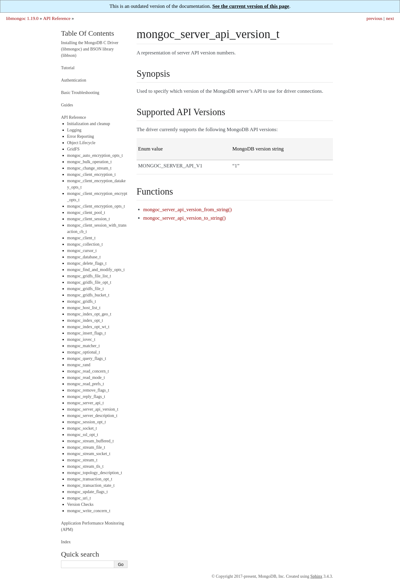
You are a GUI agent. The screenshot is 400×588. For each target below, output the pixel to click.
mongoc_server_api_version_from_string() (187, 209)
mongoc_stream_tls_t (85, 466)
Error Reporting (80, 136)
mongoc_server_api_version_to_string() (184, 218)
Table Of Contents (87, 33)
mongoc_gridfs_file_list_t (89, 276)
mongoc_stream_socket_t (88, 453)
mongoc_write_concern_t (88, 511)
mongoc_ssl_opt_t (82, 434)
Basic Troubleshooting (80, 92)
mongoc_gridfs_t (81, 301)
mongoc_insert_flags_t (86, 333)
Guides (67, 105)
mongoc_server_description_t (92, 415)
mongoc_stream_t (82, 460)
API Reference (56, 18)
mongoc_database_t (84, 257)
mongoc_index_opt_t (85, 320)
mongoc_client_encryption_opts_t (96, 206)
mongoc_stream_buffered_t (90, 441)
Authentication (73, 80)
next (390, 18)
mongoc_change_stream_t (89, 168)
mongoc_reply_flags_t (86, 396)
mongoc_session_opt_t (86, 422)
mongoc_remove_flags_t (88, 390)
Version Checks (80, 504)
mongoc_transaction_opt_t (89, 479)
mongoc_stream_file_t (86, 447)
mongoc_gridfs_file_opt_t (89, 282)
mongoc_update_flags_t (87, 491)
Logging (74, 130)
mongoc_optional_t (83, 352)
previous (374, 18)
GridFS (73, 149)
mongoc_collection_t (85, 244)
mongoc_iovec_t (81, 339)
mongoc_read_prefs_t (85, 384)
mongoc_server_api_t (85, 403)
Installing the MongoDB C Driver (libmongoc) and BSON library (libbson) (89, 49)
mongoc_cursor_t (82, 250)
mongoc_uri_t (79, 498)
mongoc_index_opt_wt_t (88, 327)
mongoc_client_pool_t (86, 212)
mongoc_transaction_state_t (91, 485)
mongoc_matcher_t (83, 346)
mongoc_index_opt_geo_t (89, 314)
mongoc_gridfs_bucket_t (88, 295)
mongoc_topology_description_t (94, 472)
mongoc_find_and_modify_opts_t (96, 269)
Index (66, 542)
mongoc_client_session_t (88, 219)
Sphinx (316, 576)
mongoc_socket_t (82, 428)
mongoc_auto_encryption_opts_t (95, 155)
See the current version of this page (250, 6)
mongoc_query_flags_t (86, 358)
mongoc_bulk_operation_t (89, 162)
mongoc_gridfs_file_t (85, 288)
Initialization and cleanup (88, 123)
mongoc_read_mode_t (86, 377)
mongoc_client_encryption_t (91, 174)
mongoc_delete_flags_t (87, 263)
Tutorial (68, 68)
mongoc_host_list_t (83, 307)
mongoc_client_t (81, 238)
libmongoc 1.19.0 (22, 18)
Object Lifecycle (81, 143)
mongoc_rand (78, 365)
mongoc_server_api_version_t (92, 409)
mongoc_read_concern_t (88, 371)
